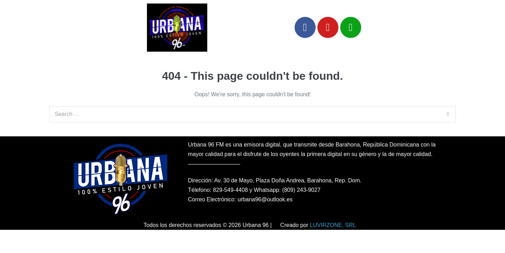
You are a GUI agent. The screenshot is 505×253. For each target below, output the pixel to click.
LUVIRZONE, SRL (333, 225)
